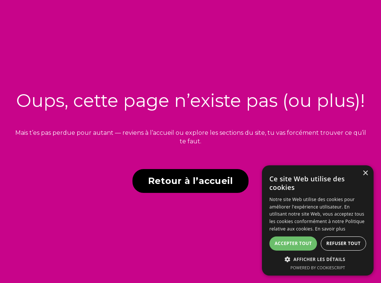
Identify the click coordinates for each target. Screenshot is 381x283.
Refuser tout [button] (343, 243)
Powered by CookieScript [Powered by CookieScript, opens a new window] (318, 267)
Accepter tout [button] (293, 243)
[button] (317, 259)
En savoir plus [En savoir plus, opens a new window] (330, 229)
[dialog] (318, 220)
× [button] (365, 173)
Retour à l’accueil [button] (190, 180)
